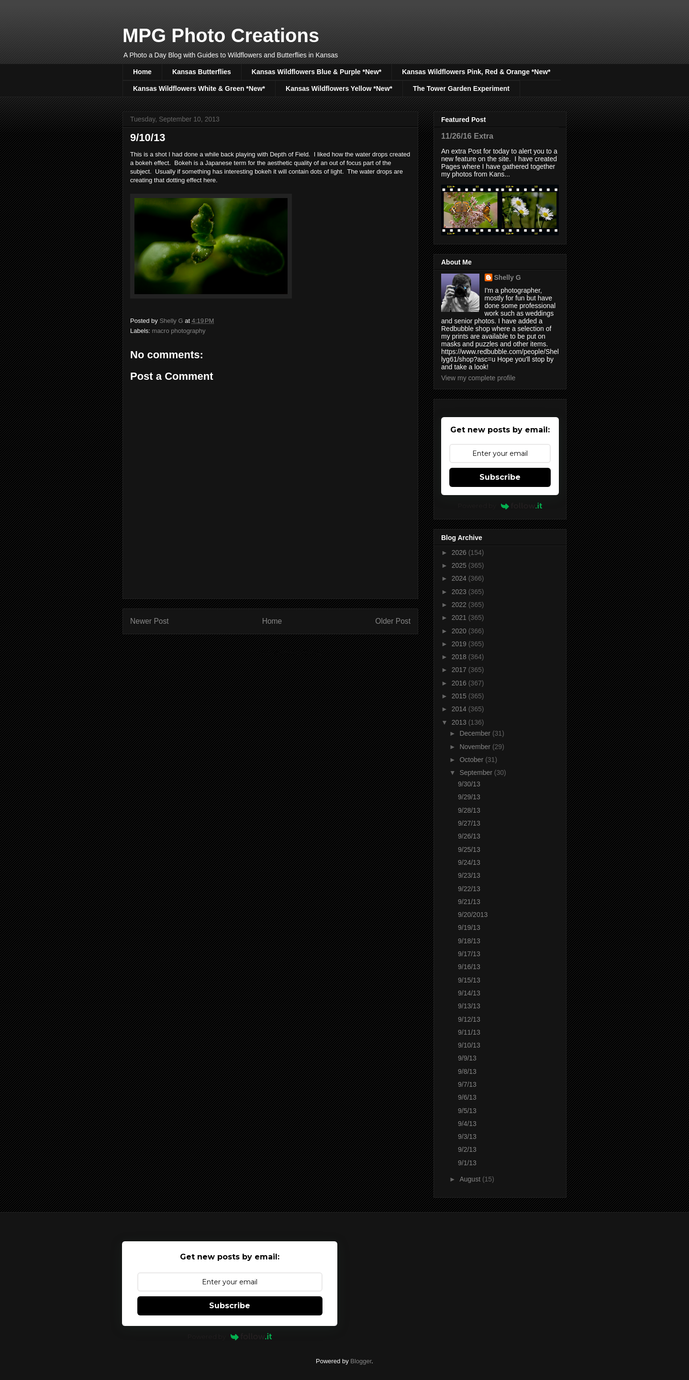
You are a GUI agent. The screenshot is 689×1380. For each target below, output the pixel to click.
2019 (460, 644)
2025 (460, 565)
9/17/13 (469, 954)
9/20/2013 (473, 914)
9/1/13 (467, 1163)
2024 (460, 578)
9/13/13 (469, 1006)
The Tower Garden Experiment (461, 88)
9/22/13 (469, 889)
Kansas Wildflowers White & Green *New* (199, 88)
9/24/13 (469, 862)
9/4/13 (467, 1123)
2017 (460, 669)
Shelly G (507, 277)
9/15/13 (469, 980)
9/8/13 (467, 1071)
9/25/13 (469, 849)
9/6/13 (467, 1097)
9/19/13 (469, 927)
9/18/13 (469, 941)
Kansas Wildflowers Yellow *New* (339, 88)
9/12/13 (469, 1019)
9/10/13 (469, 1045)
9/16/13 (469, 967)
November (475, 747)
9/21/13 (469, 901)
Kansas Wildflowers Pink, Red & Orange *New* (476, 72)
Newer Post (149, 621)
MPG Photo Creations (220, 35)
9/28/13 (469, 810)
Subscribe (500, 477)
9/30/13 (469, 784)
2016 (460, 683)
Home (142, 72)
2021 (460, 617)
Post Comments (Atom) (289, 652)
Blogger (360, 1361)
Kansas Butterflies (201, 72)
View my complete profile (478, 378)
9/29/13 (469, 797)
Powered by (500, 505)
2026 (460, 552)
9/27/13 (469, 823)
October (472, 759)
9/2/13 (467, 1149)
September (476, 772)
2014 (460, 709)
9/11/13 (469, 1032)
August (470, 1179)
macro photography (179, 330)
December (475, 733)
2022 (460, 604)
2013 (460, 722)
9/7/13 (467, 1084)
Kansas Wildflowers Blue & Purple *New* (316, 72)
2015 (460, 696)
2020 (460, 631)
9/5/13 (467, 1111)
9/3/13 (467, 1136)
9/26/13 (469, 836)
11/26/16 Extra (467, 136)
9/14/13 (469, 993)
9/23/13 (469, 875)
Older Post (393, 621)
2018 (460, 657)
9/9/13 (467, 1058)
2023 (460, 592)
